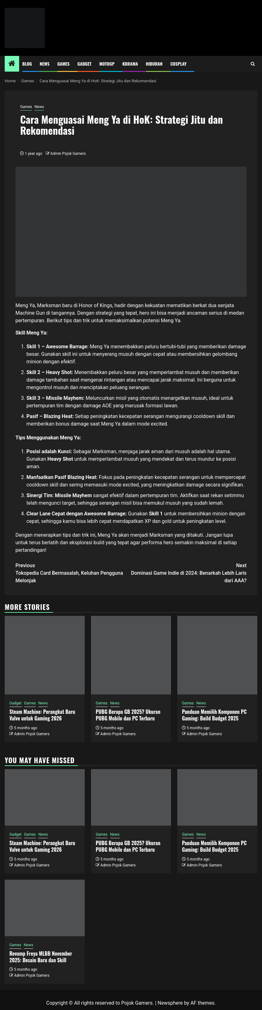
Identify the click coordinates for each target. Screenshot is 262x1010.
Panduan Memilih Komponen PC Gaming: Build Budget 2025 (214, 715)
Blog (27, 63)
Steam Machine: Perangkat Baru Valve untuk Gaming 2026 (42, 715)
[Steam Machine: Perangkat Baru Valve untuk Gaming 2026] (45, 655)
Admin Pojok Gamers (68, 153)
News (45, 63)
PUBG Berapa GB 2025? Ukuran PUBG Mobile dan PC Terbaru (128, 715)
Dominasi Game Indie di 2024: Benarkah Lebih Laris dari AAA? (189, 573)
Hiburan (154, 63)
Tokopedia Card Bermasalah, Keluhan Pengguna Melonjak (73, 573)
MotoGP (107, 63)
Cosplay (178, 63)
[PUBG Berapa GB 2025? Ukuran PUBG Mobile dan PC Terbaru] (131, 655)
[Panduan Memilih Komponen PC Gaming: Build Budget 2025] (217, 655)
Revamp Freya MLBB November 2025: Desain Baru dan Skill (40, 957)
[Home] (11, 64)
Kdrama (130, 63)
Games (63, 63)
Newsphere (170, 1003)
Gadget (85, 63)
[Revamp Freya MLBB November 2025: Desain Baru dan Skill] (45, 908)
